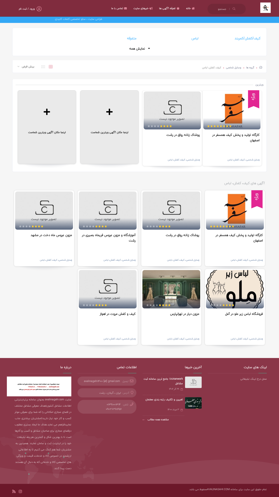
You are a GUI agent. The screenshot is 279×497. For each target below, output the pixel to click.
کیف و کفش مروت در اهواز (118, 314)
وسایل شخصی (233, 67)
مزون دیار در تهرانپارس (184, 314)
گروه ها (250, 67)
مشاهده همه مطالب (156, 419)
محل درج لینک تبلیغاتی (253, 379)
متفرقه (131, 38)
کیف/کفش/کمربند (247, 38)
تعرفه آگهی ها (170, 8)
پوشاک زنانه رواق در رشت (183, 135)
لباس (194, 38)
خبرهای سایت (143, 8)
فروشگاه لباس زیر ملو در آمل (244, 314)
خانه (191, 8)
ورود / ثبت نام (27, 9)
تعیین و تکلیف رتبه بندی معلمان (164, 399)
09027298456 (114, 409)
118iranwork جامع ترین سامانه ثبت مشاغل (163, 381)
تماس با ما (119, 8)
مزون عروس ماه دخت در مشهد (51, 235)
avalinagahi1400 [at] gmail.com (102, 381)
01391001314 (114, 404)
